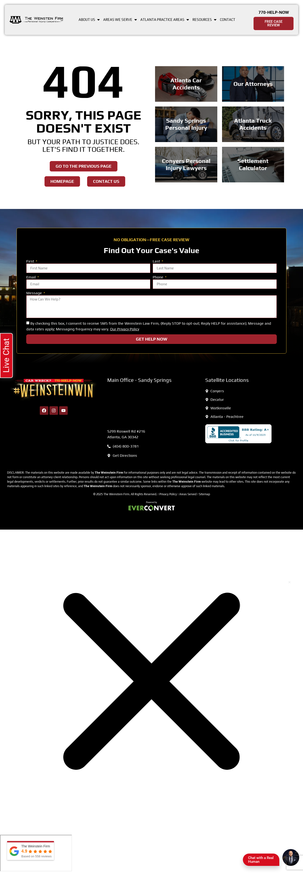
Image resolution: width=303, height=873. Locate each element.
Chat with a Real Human (262, 861)
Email (31, 277)
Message (34, 293)
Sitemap (204, 494)
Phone (158, 277)
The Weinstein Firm (116, 494)
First (30, 261)
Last (157, 261)
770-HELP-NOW (273, 12)
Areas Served (187, 494)
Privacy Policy (168, 494)
